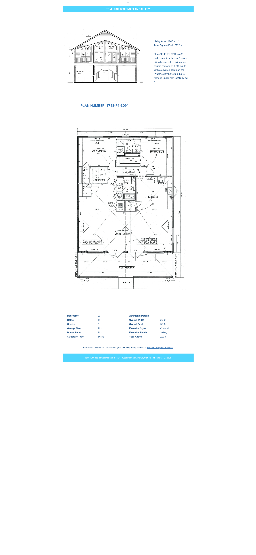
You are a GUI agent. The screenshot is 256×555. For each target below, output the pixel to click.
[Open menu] (128, 1)
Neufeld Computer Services (160, 347)
